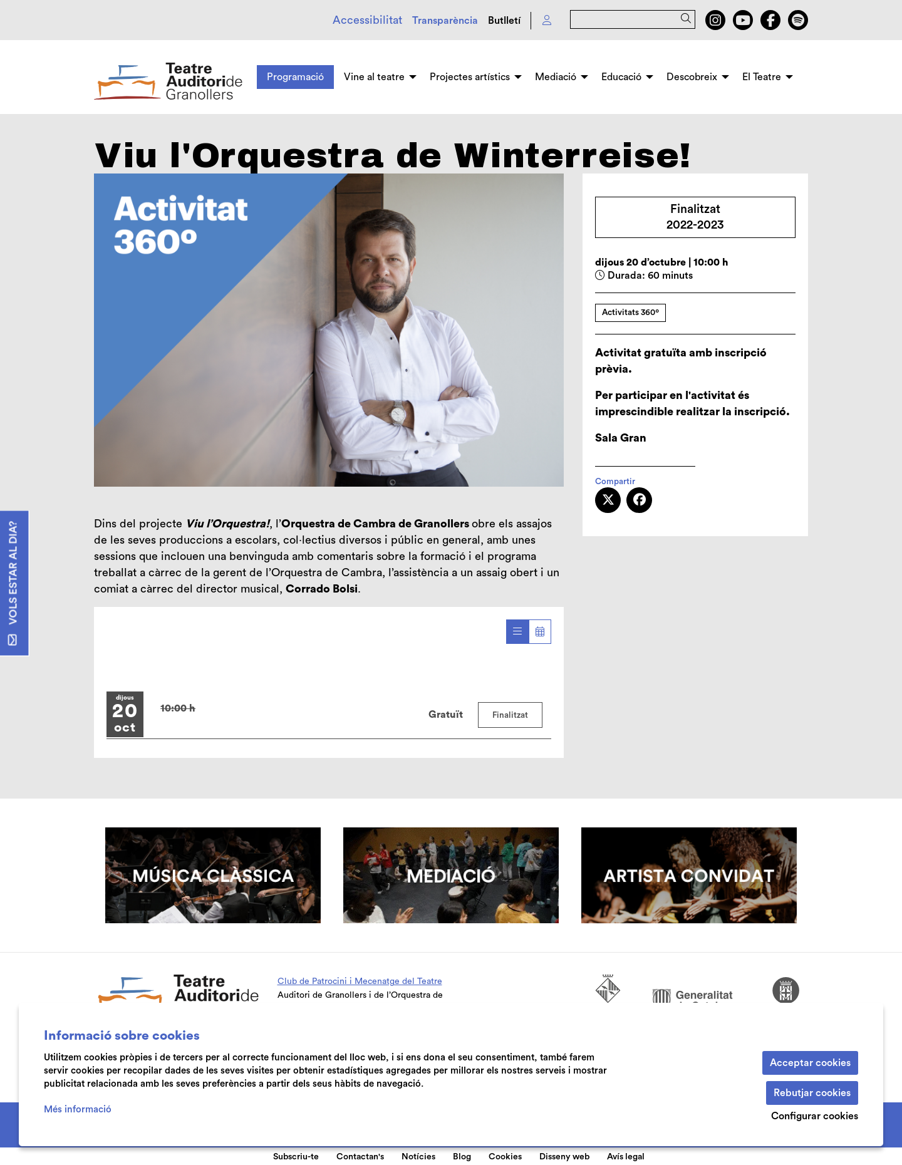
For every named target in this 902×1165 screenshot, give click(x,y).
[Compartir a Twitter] (608, 500)
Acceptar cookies (810, 1063)
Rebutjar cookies (812, 1093)
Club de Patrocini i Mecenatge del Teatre (359, 981)
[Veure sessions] (517, 631)
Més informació (77, 1109)
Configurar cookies (814, 1116)
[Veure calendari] (540, 631)
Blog (462, 1156)
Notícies (418, 1156)
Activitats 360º (630, 312)
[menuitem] (715, 20)
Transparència (445, 21)
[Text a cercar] (632, 19)
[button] (688, 19)
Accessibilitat (367, 20)
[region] (329, 330)
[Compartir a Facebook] (639, 500)
